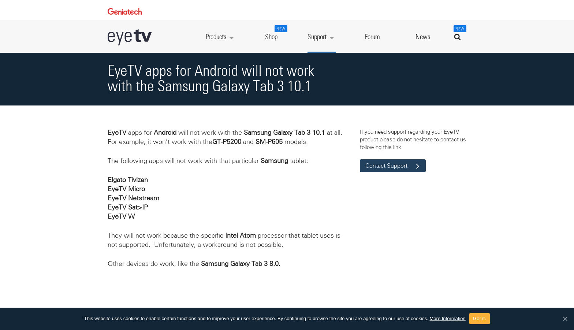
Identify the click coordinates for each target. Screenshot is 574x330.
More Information (448, 318)
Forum (372, 37)
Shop (275, 33)
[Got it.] (565, 318)
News (422, 37)
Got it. (479, 318)
